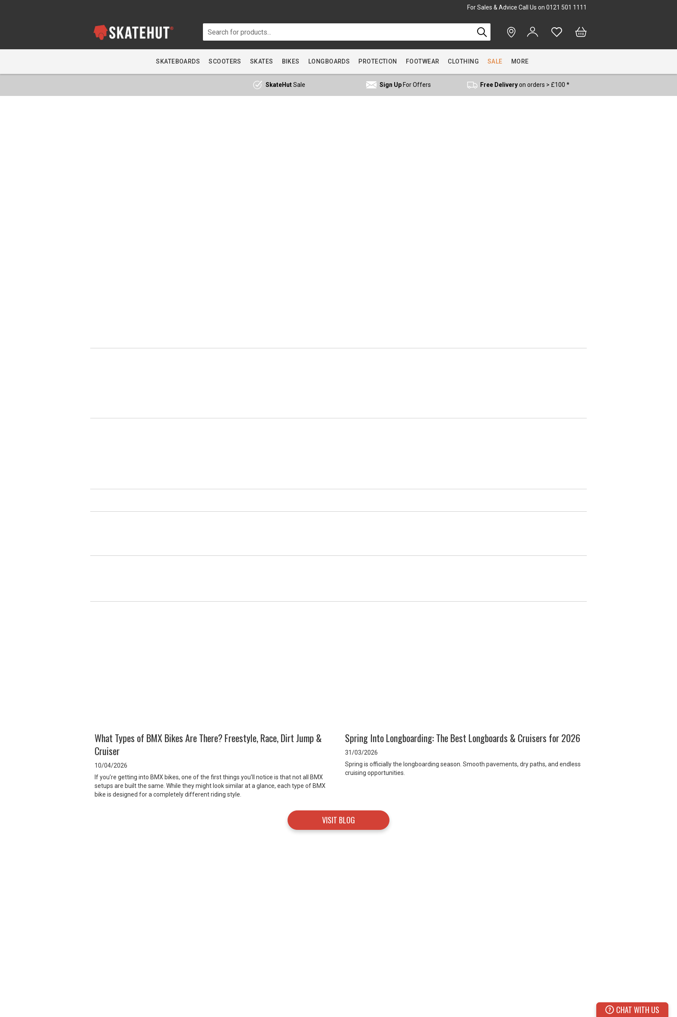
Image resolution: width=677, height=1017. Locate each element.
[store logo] (133, 32)
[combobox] (338, 32)
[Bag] (581, 32)
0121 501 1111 (566, 7)
